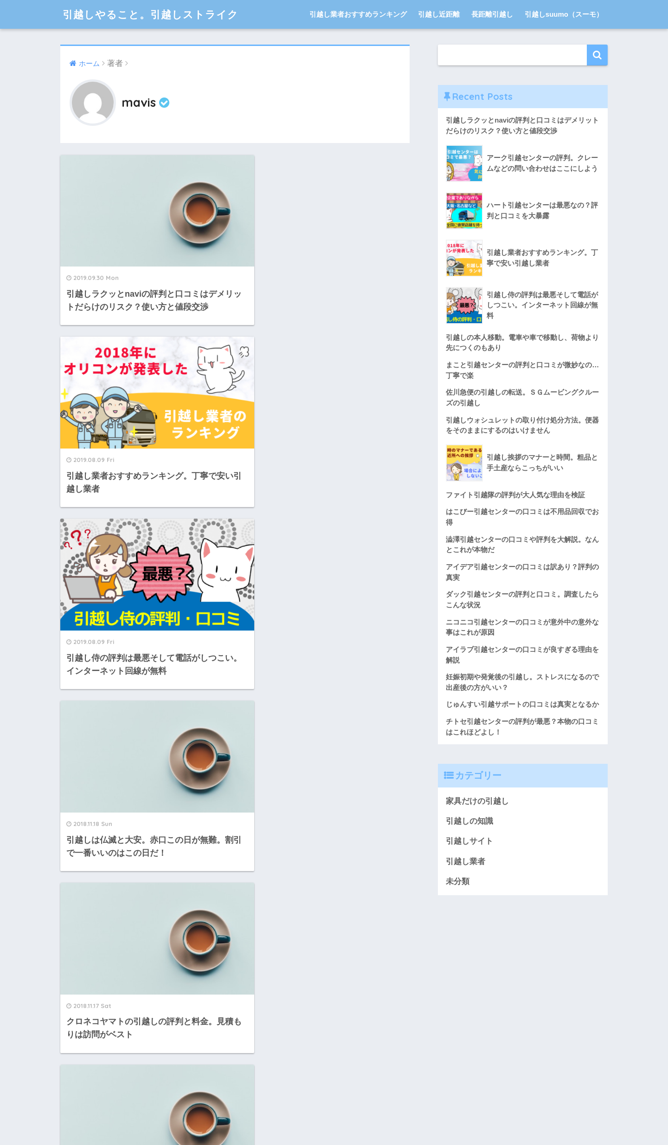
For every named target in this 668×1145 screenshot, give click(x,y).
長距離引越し (492, 14)
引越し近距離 (439, 14)
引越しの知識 (469, 821)
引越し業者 (465, 861)
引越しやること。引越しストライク (154, 14)
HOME (334, 1107)
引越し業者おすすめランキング (358, 14)
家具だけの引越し (477, 801)
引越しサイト (469, 841)
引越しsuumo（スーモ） (564, 14)
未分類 (457, 881)
